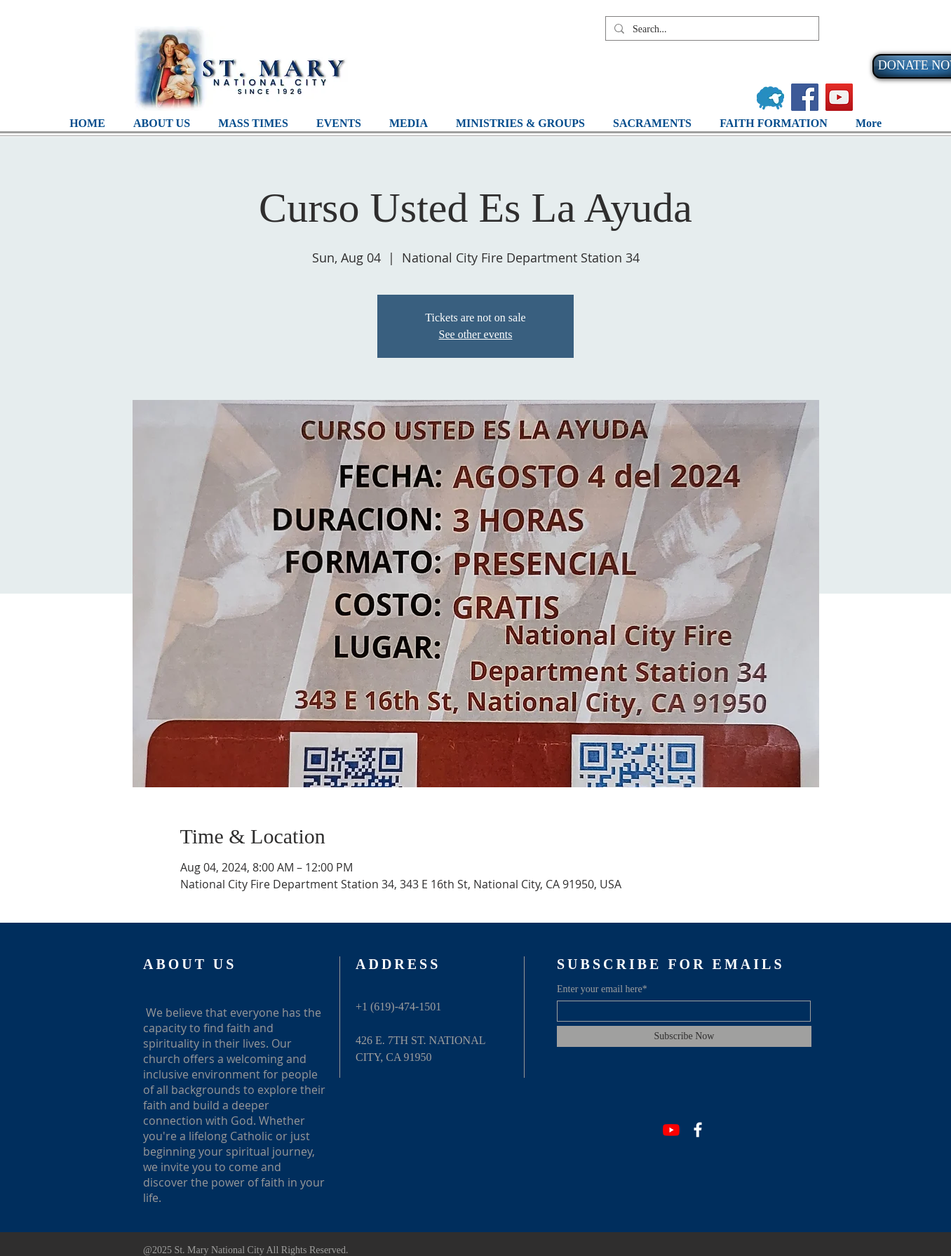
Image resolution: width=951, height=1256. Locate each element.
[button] (408, 123)
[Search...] (711, 29)
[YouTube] (839, 97)
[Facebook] (804, 97)
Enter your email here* (602, 989)
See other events (476, 334)
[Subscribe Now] (684, 1036)
